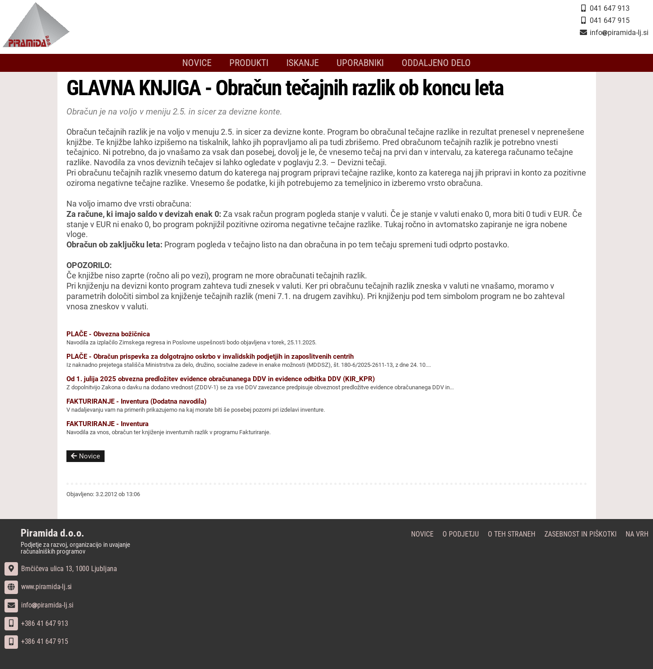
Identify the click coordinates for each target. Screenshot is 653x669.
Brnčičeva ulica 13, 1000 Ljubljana (60, 568)
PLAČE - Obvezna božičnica (108, 334)
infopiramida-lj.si (39, 605)
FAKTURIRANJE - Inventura (107, 424)
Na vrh (637, 534)
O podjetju (461, 534)
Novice (196, 62)
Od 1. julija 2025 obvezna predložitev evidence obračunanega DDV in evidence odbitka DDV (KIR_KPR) (220, 379)
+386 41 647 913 (36, 623)
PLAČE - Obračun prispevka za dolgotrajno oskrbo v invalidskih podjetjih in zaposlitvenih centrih (210, 356)
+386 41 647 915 (36, 641)
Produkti (248, 62)
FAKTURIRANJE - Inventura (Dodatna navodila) (136, 401)
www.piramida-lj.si (38, 586)
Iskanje (302, 62)
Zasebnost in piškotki (580, 534)
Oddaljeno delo (436, 62)
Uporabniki (360, 62)
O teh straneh (511, 534)
